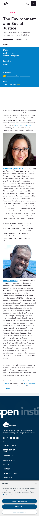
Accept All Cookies (19, 501)
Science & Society (11, 84)
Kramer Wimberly (10, 281)
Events (12, 12)
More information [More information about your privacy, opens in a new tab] (8, 495)
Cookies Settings (19, 512)
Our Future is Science (23, 125)
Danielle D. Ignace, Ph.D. (13, 168)
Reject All (19, 506)
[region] (19, 498)
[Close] (36, 483)
